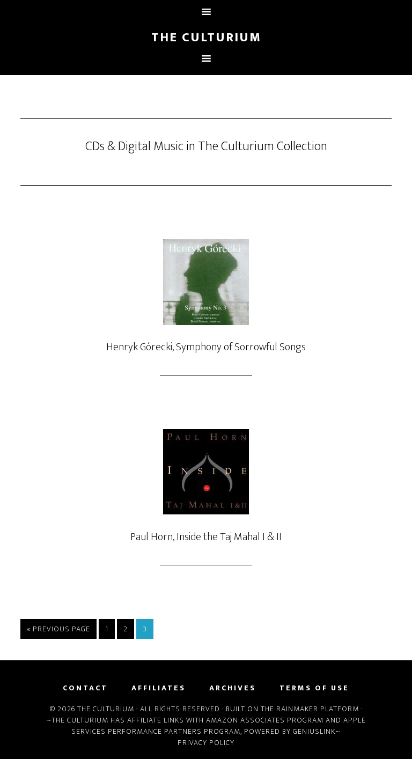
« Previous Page (58, 629)
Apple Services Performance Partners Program (218, 726)
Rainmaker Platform (317, 709)
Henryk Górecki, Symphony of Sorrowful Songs (206, 347)
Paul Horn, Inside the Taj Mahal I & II (206, 537)
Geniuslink (314, 731)
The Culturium (206, 37)
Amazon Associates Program (264, 720)
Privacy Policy (206, 742)
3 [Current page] (145, 629)
